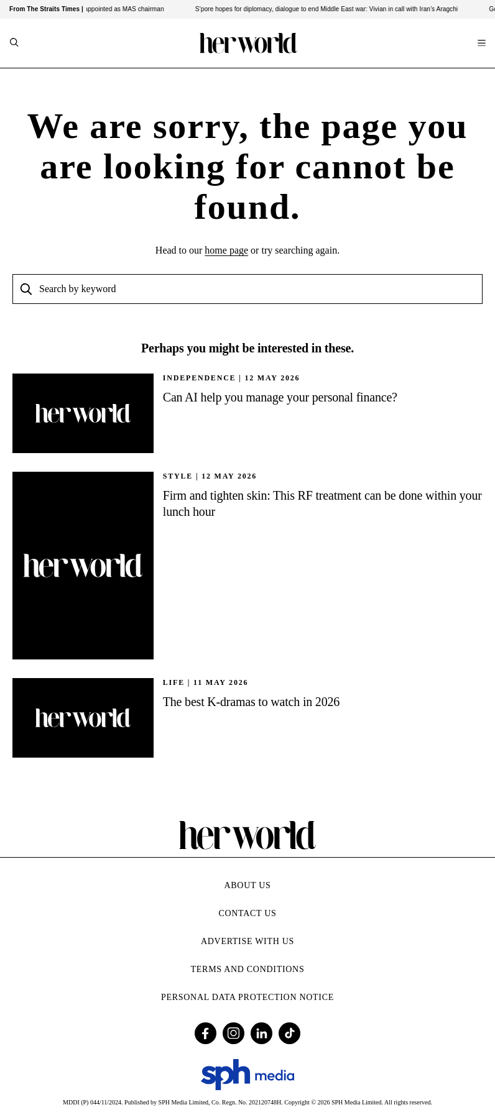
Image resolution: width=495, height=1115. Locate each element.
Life (174, 682)
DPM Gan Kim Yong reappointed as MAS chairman (97, 9)
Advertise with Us (247, 941)
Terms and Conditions (248, 969)
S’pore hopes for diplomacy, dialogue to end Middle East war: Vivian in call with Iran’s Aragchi (331, 9)
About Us (247, 885)
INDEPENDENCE (199, 378)
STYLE (178, 476)
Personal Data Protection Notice (247, 997)
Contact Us (247, 913)
